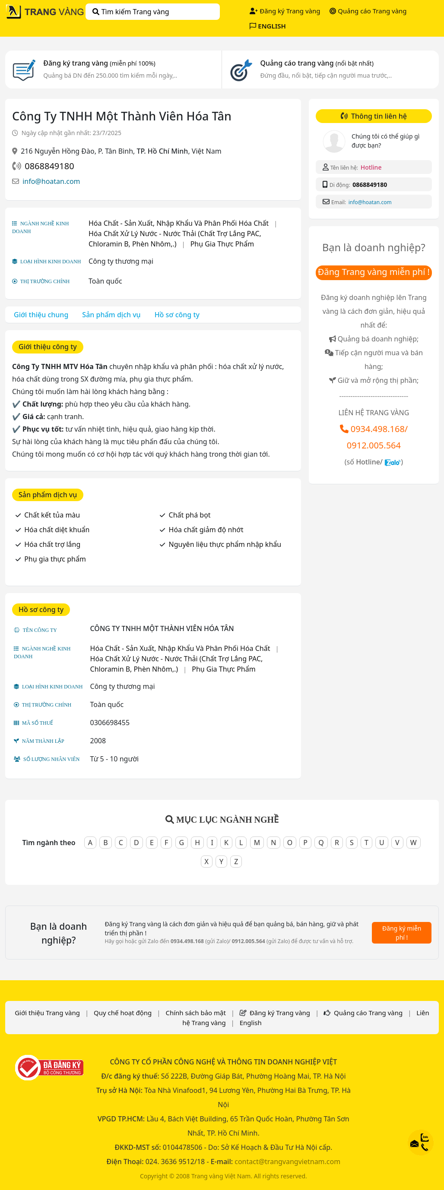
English (251, 1022)
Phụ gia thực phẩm (55, 559)
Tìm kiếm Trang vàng (130, 11)
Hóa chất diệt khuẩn (56, 529)
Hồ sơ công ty (177, 314)
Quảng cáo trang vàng (316, 63)
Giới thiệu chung (41, 314)
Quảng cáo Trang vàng (368, 10)
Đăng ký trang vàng (99, 63)
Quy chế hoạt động (123, 1012)
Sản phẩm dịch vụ (111, 314)
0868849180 (49, 166)
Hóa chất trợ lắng (52, 544)
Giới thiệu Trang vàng (47, 1012)
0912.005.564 (374, 445)
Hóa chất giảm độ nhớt (206, 529)
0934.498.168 (378, 429)
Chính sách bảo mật (195, 1012)
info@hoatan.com (51, 181)
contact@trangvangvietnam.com (287, 1161)
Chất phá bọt (190, 515)
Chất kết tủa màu (52, 515)
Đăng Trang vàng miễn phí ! (374, 272)
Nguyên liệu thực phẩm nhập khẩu (225, 544)
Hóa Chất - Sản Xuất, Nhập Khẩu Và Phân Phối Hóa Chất (179, 223)
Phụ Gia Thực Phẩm (222, 244)
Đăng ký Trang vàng (285, 10)
